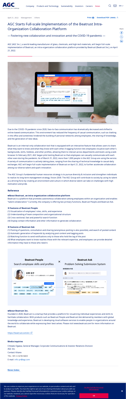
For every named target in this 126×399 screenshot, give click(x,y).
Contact (115, 6)
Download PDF (106, 17)
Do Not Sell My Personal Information (93, 390)
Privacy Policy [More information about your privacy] (21, 398)
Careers (89, 6)
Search (110, 6)
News (97, 6)
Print (89, 17)
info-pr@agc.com (22, 359)
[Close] (122, 393)
